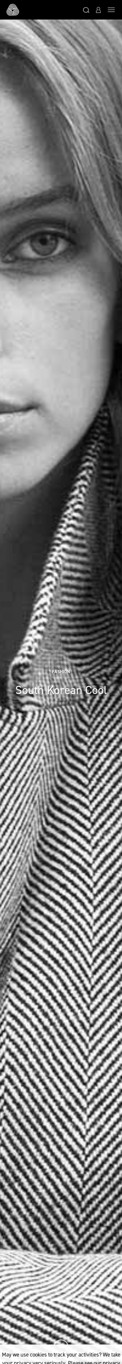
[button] (86, 10)
